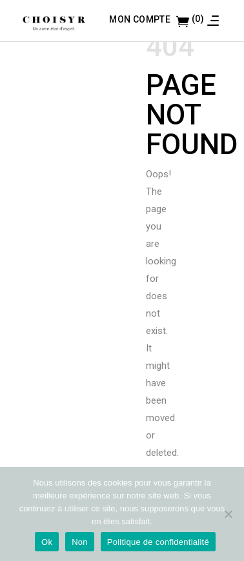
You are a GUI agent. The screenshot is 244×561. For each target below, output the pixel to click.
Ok (46, 542)
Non (80, 542)
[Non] (227, 513)
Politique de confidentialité (158, 542)
